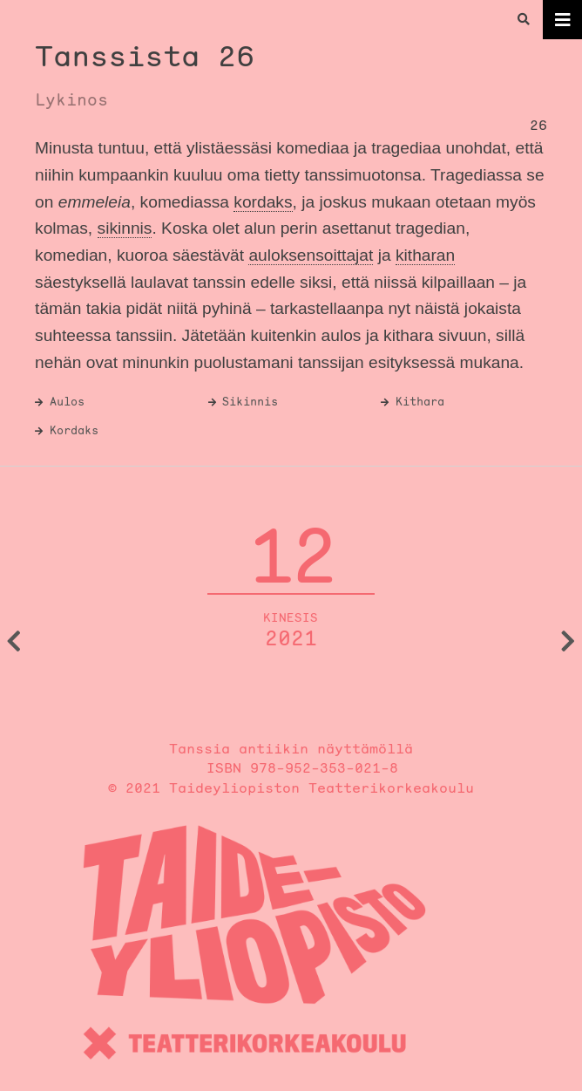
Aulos (67, 401)
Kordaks (74, 430)
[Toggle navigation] (562, 19)
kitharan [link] (425, 255)
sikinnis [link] (125, 228)
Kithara (420, 401)
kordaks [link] (262, 202)
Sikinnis (250, 401)
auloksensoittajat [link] (310, 255)
